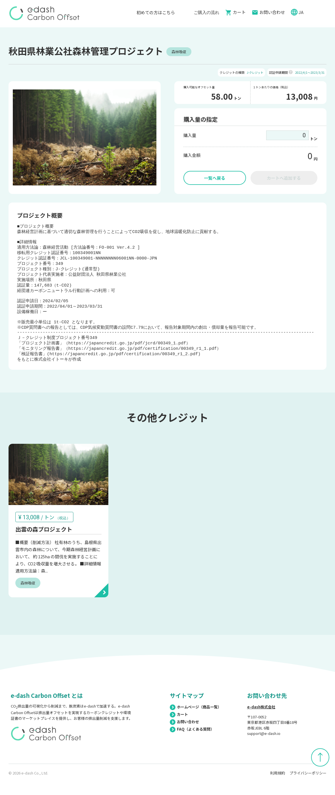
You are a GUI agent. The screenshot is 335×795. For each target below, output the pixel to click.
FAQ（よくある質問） (192, 745)
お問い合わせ (272, 12)
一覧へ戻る (214, 178)
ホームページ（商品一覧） (195, 722)
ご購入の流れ (206, 12)
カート (239, 12)
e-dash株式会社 (261, 722)
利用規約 (277, 789)
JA (301, 12)
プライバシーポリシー (307, 789)
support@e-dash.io (263, 749)
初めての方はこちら (158, 12)
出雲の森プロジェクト (43, 545)
